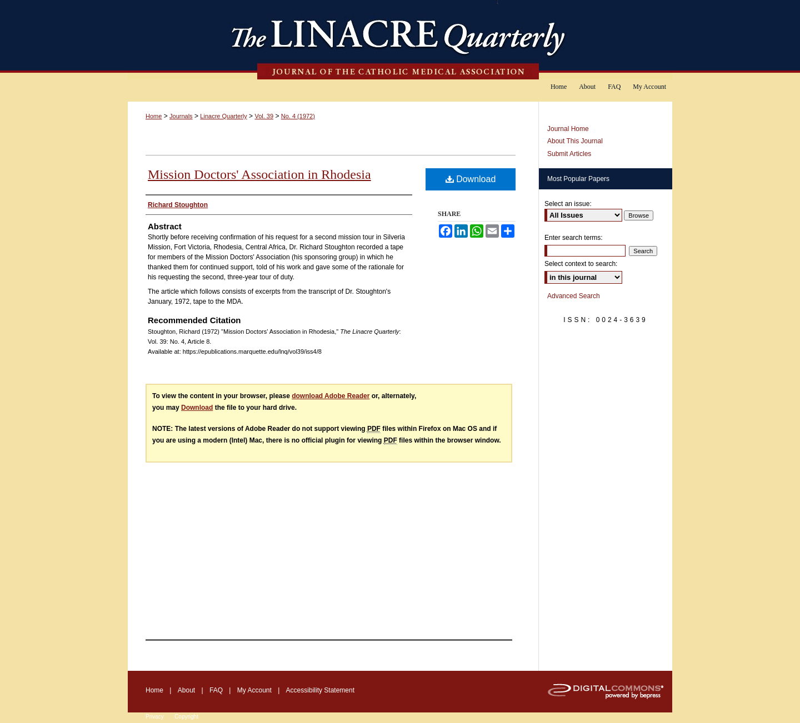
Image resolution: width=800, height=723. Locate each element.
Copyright (186, 717)
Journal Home (568, 129)
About (186, 690)
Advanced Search (573, 296)
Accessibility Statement (320, 690)
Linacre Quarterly (223, 116)
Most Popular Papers (578, 179)
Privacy (155, 717)
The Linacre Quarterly (400, 39)
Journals (181, 116)
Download (471, 179)
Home (154, 116)
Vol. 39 (263, 116)
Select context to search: (580, 264)
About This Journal (575, 141)
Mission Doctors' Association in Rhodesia (259, 174)
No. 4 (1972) (298, 116)
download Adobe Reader (330, 396)
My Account (254, 690)
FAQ (216, 690)
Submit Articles (569, 154)
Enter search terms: (573, 238)
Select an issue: (568, 204)
